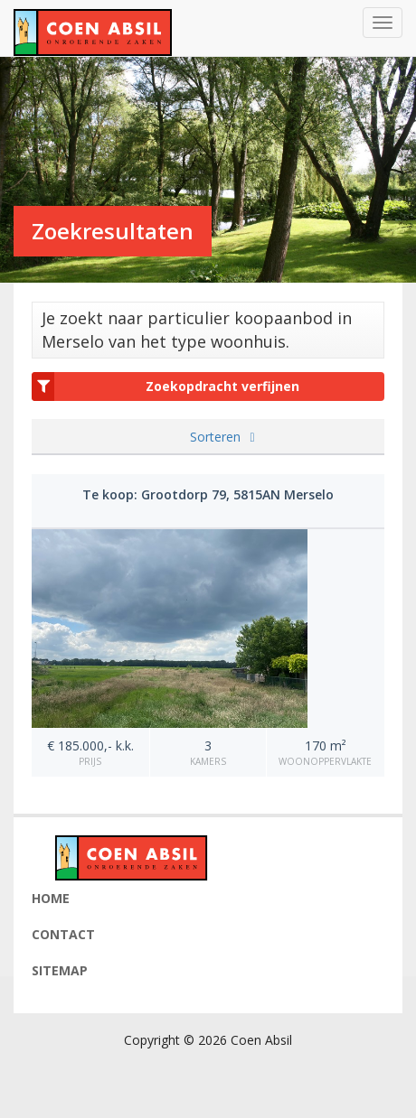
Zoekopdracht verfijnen (165, 386)
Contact (63, 934)
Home (51, 898)
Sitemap (60, 970)
